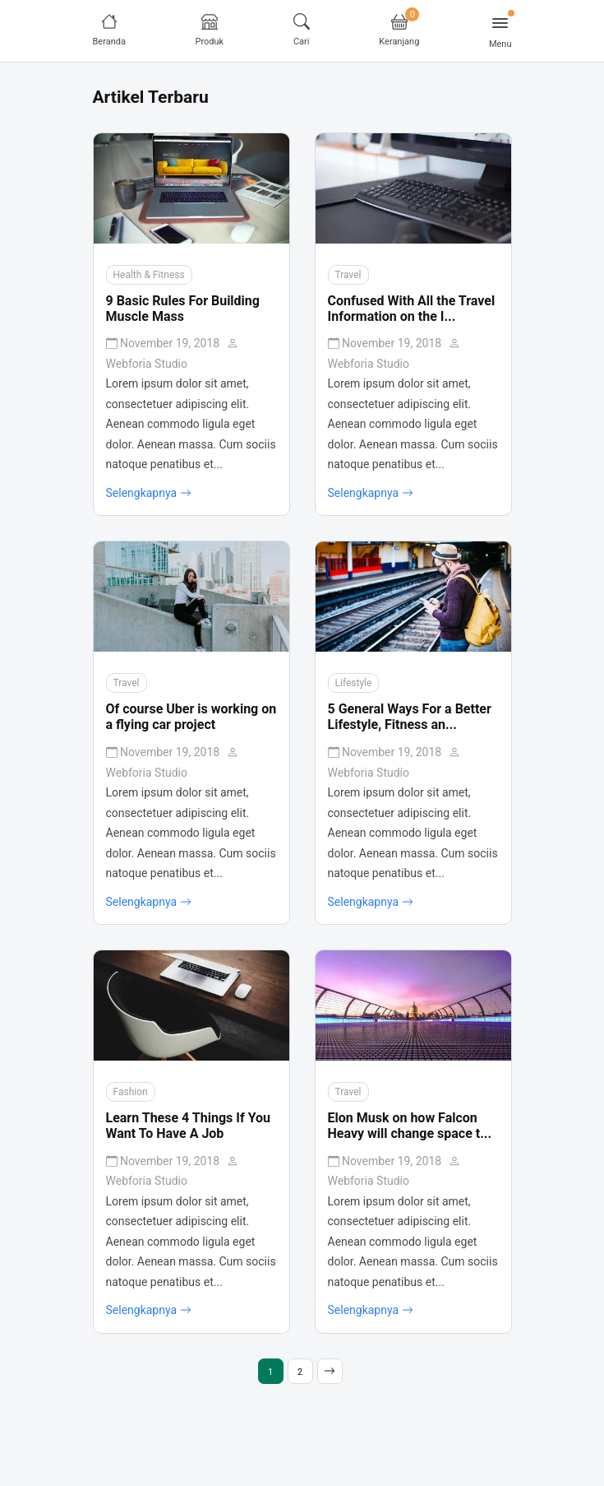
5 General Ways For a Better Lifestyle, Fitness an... (409, 716)
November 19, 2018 (164, 343)
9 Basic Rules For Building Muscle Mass (183, 308)
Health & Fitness (149, 275)
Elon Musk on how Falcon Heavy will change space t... (410, 1125)
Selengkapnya (148, 493)
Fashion (130, 1092)
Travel (348, 275)
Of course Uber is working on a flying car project (191, 716)
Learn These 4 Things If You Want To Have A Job (188, 1125)
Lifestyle (353, 683)
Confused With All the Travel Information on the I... (412, 308)
